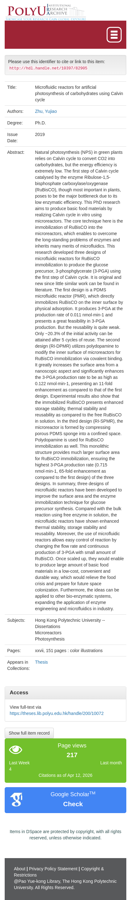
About (19, 868)
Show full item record (29, 733)
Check (73, 803)
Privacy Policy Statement (53, 868)
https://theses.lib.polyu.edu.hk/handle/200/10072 (56, 713)
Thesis (41, 662)
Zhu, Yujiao (46, 111)
